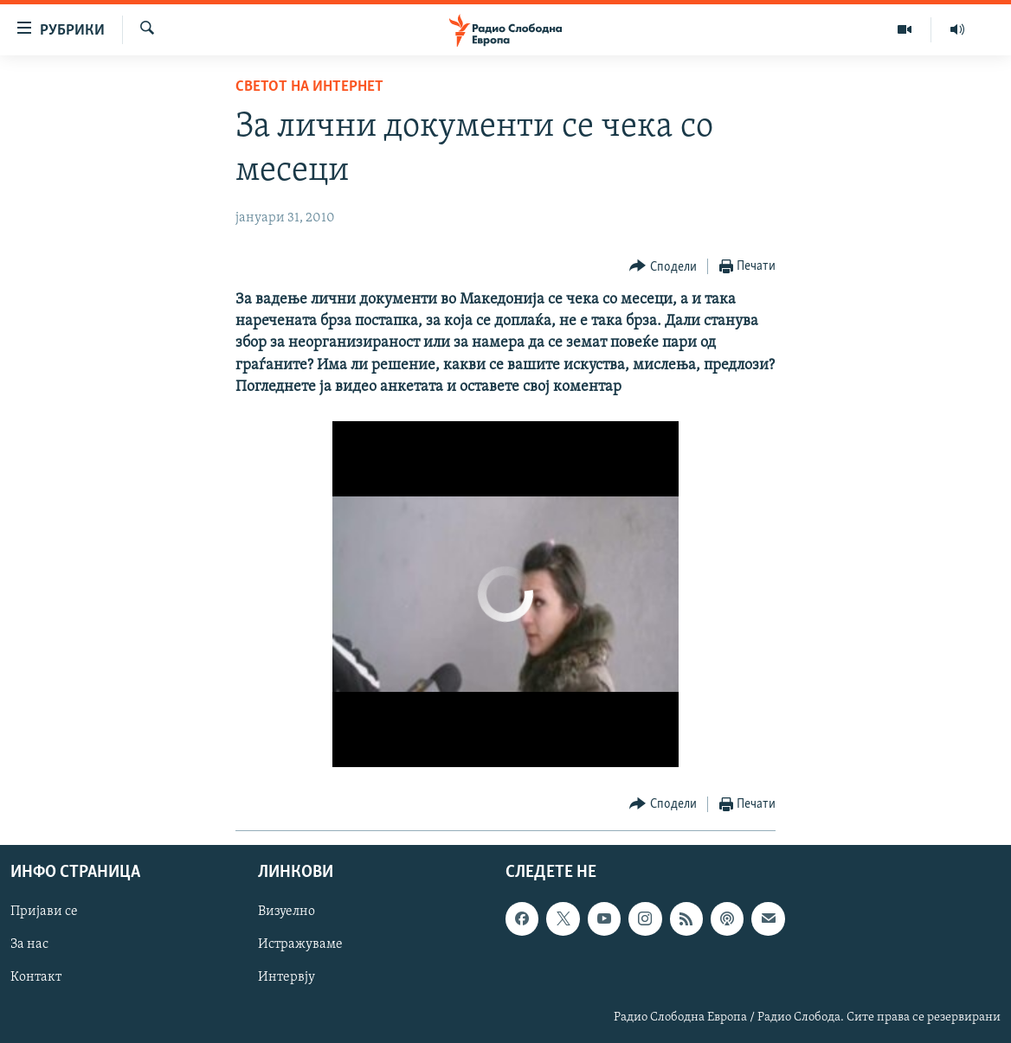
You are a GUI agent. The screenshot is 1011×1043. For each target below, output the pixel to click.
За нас (29, 944)
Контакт (35, 977)
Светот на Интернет (309, 87)
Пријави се (44, 911)
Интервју (286, 977)
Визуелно (286, 911)
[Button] (663, 266)
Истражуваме (300, 944)
